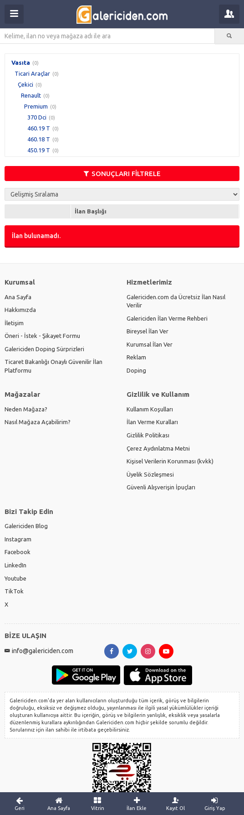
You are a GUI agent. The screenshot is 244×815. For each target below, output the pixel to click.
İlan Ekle (136, 803)
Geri (19, 803)
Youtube (15, 578)
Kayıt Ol (175, 803)
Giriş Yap (214, 803)
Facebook (17, 552)
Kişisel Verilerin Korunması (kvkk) (170, 461)
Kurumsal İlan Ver (150, 344)
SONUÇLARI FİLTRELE (122, 173)
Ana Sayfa (18, 297)
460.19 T (38, 128)
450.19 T (38, 150)
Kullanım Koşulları (150, 409)
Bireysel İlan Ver (147, 331)
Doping (136, 370)
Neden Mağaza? (26, 409)
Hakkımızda (20, 309)
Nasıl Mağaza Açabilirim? (38, 422)
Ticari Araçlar (32, 73)
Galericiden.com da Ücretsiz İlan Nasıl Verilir (176, 301)
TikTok (14, 591)
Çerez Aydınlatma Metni (158, 448)
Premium (36, 106)
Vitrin (97, 803)
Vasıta (20, 62)
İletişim (14, 323)
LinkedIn (15, 565)
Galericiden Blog (26, 526)
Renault (31, 95)
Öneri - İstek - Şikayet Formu (42, 335)
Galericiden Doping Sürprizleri (44, 349)
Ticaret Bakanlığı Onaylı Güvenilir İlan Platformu (53, 366)
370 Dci (36, 117)
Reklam (136, 357)
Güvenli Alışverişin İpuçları (161, 487)
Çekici (25, 84)
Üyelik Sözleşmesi (150, 474)
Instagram (18, 539)
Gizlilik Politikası (148, 435)
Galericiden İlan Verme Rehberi (167, 318)
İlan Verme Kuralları (152, 422)
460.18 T (38, 139)
